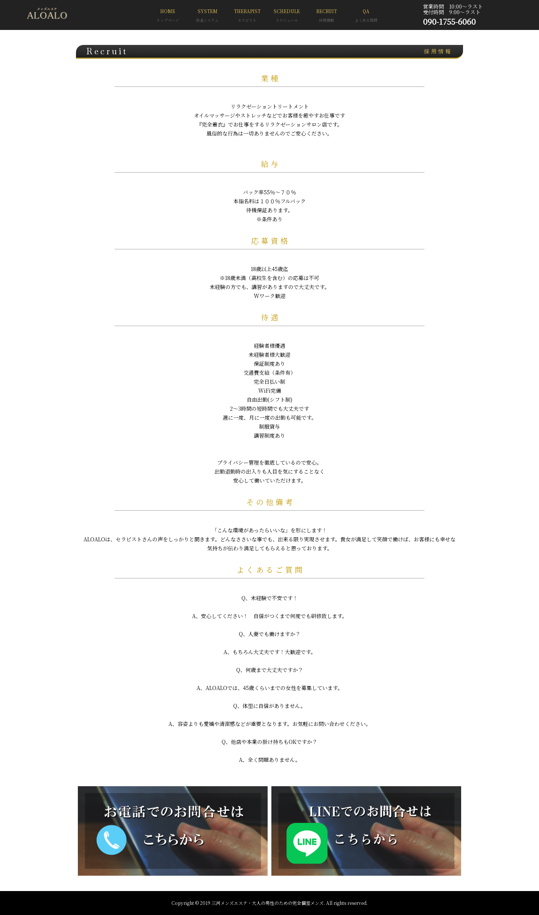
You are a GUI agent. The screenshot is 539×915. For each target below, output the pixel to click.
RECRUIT (326, 16)
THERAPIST (247, 16)
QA (366, 16)
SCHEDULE (287, 16)
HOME (168, 16)
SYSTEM (207, 16)
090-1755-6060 (449, 21)
